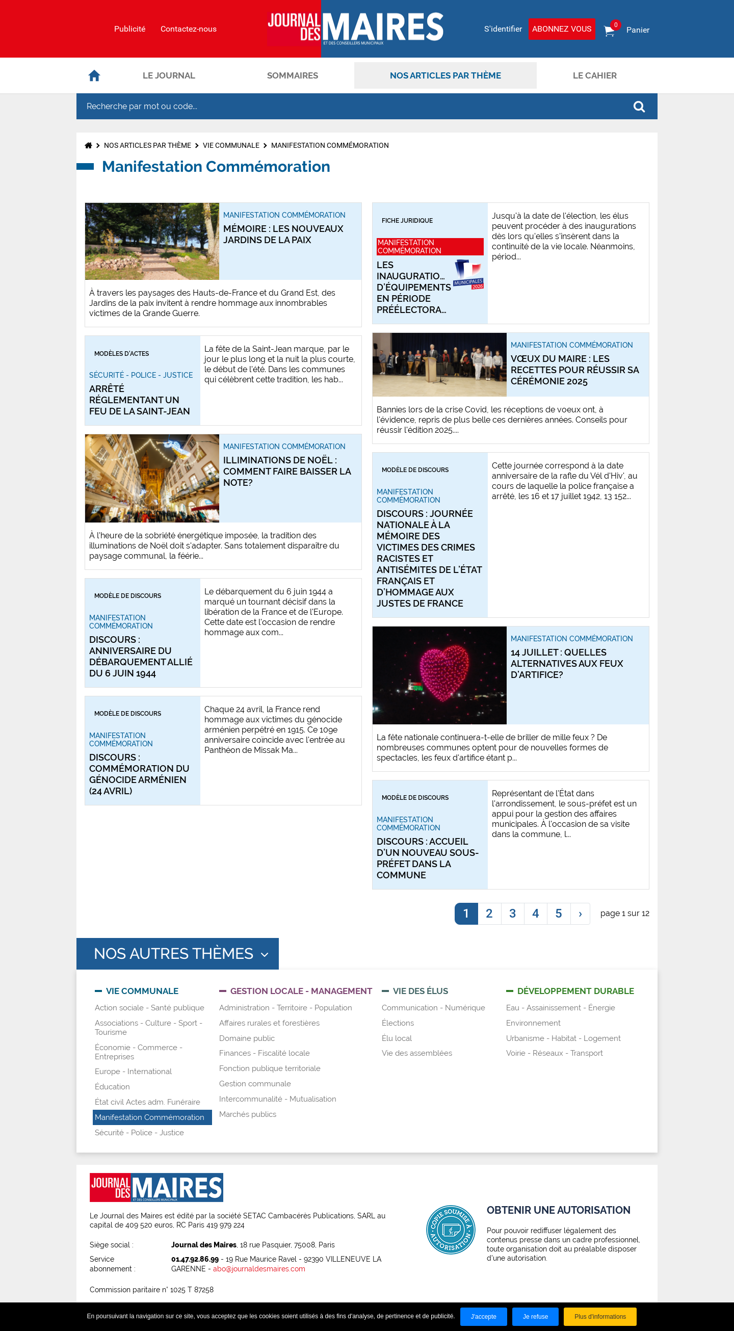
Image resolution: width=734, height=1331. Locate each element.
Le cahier (595, 75)
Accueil (94, 75)
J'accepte (483, 1316)
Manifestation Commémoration (330, 145)
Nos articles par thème (445, 75)
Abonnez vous (562, 29)
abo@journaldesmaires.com (259, 1269)
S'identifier (503, 29)
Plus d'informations (600, 1316)
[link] (580, 914)
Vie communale (231, 145)
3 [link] (512, 913)
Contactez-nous (189, 29)
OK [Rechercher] (639, 106)
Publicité (129, 29)
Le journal (169, 75)
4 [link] (535, 913)
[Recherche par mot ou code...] (348, 106)
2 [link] (489, 913)
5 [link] (558, 913)
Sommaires (292, 75)
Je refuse (535, 1316)
